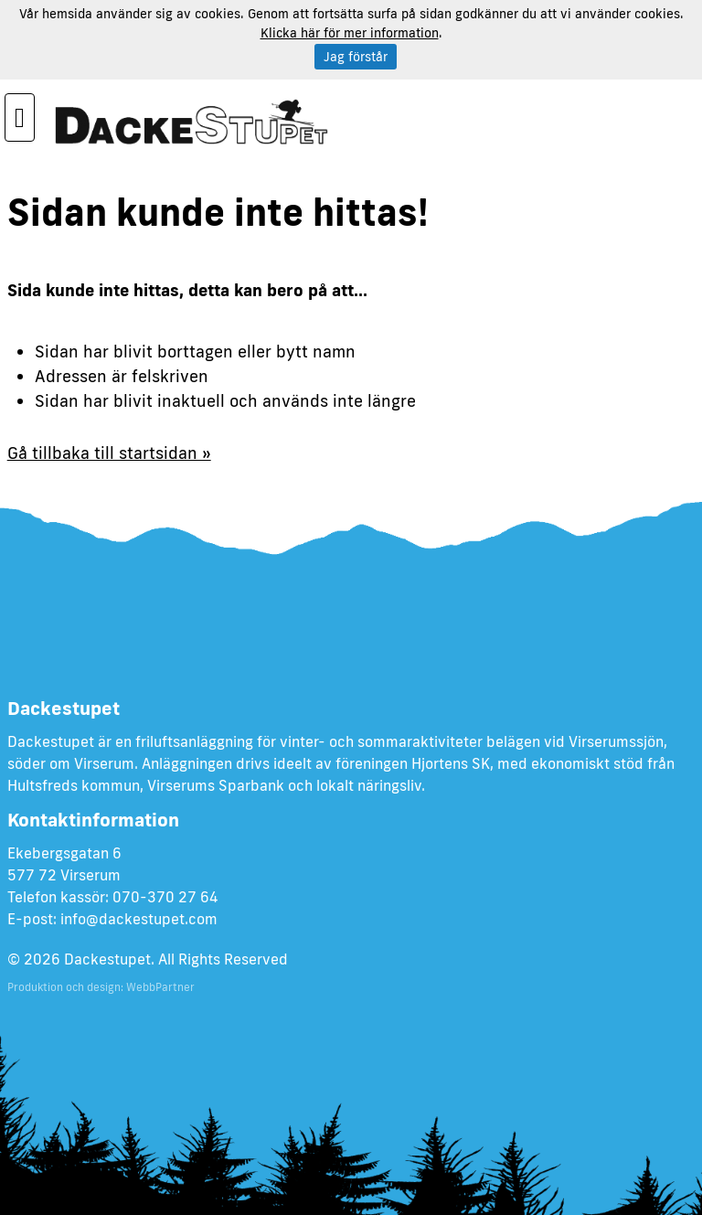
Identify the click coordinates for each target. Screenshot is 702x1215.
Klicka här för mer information (350, 33)
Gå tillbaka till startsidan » (109, 453)
